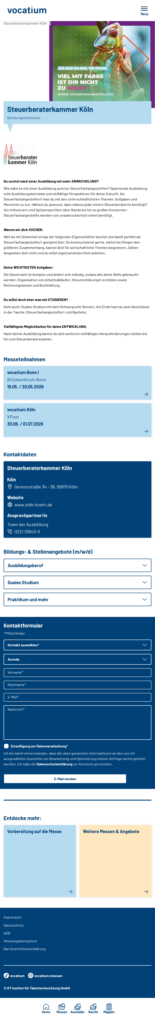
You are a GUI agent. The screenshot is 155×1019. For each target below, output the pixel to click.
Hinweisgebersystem (20, 941)
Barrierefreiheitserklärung (25, 949)
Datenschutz (14, 925)
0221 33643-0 (23, 531)
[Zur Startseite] (37, 10)
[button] (77, 565)
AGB (7, 933)
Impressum (12, 917)
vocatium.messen (45, 975)
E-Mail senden (65, 779)
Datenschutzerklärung (54, 764)
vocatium (14, 975)
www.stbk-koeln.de (33, 504)
